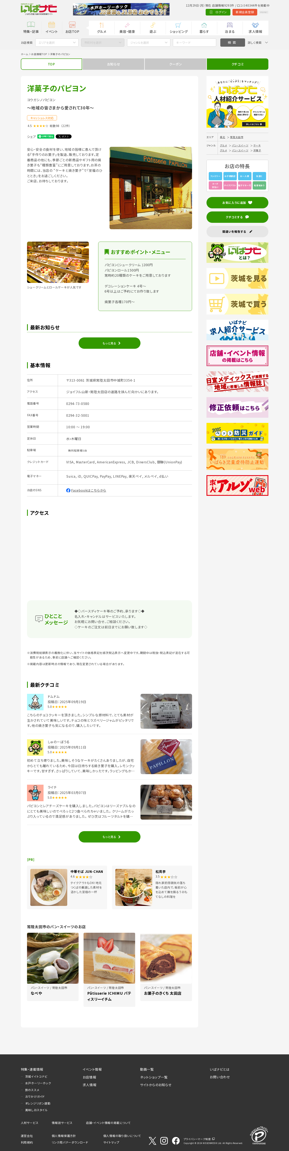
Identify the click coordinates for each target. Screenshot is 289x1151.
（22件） (66, 126)
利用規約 (27, 1142)
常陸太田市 (236, 137)
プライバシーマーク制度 (197, 1139)
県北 (222, 137)
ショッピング (179, 31)
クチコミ (237, 64)
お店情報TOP (39, 54)
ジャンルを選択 (139, 42)
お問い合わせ (220, 1076)
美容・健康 (127, 31)
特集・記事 (31, 31)
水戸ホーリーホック (38, 1083)
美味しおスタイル (36, 1110)
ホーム (24, 54)
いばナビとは (220, 1069)
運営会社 (27, 1136)
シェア (31, 136)
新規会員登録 (233, 12)
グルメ (101, 31)
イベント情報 (92, 1069)
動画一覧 (147, 1069)
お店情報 (89, 1077)
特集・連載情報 (32, 1069)
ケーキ (257, 145)
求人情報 (255, 31)
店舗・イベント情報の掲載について (108, 1123)
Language (257, 12)
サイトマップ (111, 1142)
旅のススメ (32, 1090)
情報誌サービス (62, 1123)
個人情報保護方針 (64, 1136)
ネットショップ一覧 (154, 1077)
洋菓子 (257, 150)
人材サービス (30, 1123)
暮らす (204, 31)
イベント (52, 31)
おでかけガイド (35, 1096)
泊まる (230, 31)
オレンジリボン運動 (38, 1103)
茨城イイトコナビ (36, 1076)
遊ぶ (153, 31)
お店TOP (72, 31)
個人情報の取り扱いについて (122, 1136)
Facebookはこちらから (88, 490)
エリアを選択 (47, 42)
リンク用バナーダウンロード (70, 1142)
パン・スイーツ (240, 145)
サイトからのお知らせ (156, 1084)
